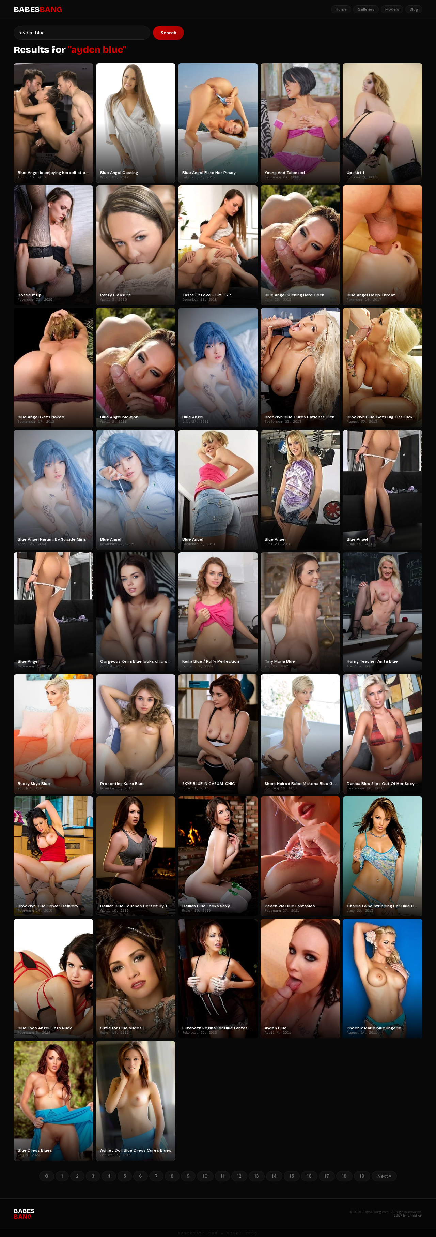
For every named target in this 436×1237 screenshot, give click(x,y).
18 (344, 1176)
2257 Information (408, 1215)
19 (362, 1176)
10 (205, 1176)
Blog (414, 9)
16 (309, 1176)
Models (392, 9)
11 (222, 1176)
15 (292, 1176)
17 (327, 1176)
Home (341, 9)
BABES (38, 9)
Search (168, 33)
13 (256, 1176)
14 (274, 1176)
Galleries (366, 9)
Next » (384, 1176)
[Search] (82, 33)
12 (239, 1176)
